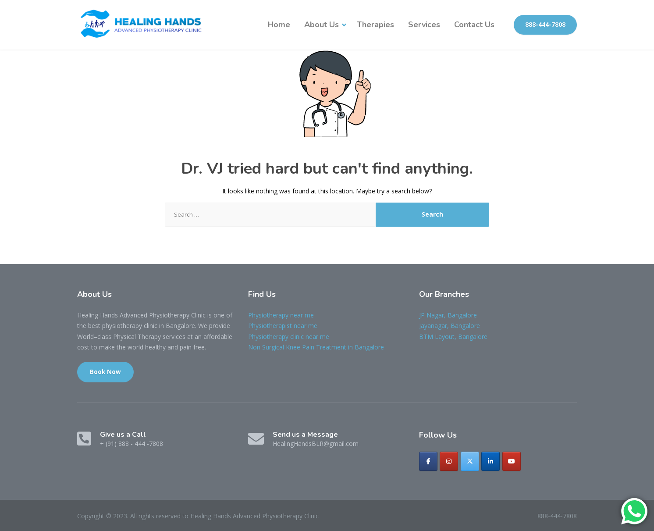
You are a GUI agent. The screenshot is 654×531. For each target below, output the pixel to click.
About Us (321, 24)
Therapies (375, 24)
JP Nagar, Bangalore (448, 315)
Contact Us (474, 24)
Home (279, 24)
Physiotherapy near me (281, 315)
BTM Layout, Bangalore (453, 336)
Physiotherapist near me (282, 325)
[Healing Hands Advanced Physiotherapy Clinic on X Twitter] (470, 461)
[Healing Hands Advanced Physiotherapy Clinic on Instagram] (449, 461)
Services (424, 24)
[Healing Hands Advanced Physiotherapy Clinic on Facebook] (428, 461)
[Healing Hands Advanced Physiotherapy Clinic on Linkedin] (490, 461)
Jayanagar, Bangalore (449, 325)
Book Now (105, 372)
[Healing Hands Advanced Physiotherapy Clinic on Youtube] (511, 461)
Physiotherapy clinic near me (288, 336)
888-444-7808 (545, 25)
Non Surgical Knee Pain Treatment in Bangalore (316, 347)
